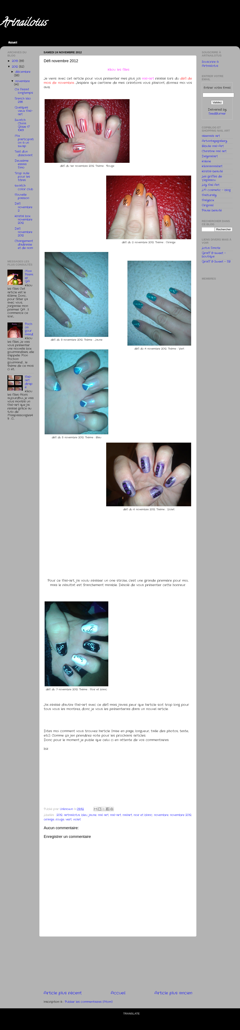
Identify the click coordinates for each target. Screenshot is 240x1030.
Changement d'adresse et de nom (24, 244)
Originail (207, 205)
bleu (84, 815)
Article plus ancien (173, 993)
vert (69, 820)
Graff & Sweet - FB (216, 262)
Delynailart (210, 156)
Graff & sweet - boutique (214, 255)
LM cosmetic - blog (216, 190)
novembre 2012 (180, 815)
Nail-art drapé (28, 382)
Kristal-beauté (212, 171)
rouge (60, 820)
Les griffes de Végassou (212, 178)
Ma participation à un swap (24, 141)
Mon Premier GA (29, 276)
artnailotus (72, 815)
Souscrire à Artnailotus (210, 64)
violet (77, 820)
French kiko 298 (23, 100)
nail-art (115, 815)
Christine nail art (214, 151)
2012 (59, 815)
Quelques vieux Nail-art (24, 111)
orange (49, 820)
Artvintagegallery (214, 141)
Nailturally (209, 195)
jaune (92, 815)
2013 (15, 61)
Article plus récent (63, 993)
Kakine (206, 161)
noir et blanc (143, 815)
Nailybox (208, 200)
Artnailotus (23, 23)
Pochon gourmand (29, 329)
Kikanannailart (212, 166)
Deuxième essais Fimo (21, 164)
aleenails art (211, 136)
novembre (161, 815)
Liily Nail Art (210, 185)
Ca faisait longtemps (24, 91)
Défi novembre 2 (23, 207)
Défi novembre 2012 (23, 232)
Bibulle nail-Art (213, 146)
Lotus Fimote (211, 248)
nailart (127, 815)
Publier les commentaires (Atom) (89, 1002)
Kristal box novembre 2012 (23, 219)
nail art (103, 815)
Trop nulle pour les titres (22, 176)
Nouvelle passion (22, 196)
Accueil (12, 42)
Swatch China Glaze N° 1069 (22, 125)
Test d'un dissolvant (23, 153)
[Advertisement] (118, 963)
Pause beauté (212, 210)
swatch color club (24, 187)
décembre (22, 72)
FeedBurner (217, 114)
